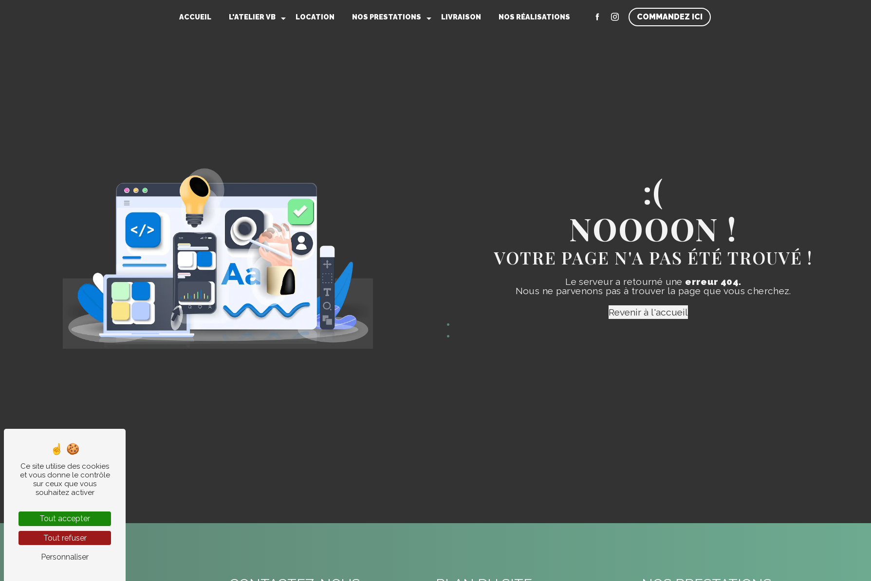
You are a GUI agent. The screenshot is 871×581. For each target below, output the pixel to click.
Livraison (461, 17)
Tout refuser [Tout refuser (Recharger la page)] (65, 538)
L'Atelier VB (252, 17)
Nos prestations (386, 17)
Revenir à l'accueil (648, 312)
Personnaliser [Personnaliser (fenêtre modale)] (65, 557)
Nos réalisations (534, 17)
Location (315, 17)
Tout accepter (64, 518)
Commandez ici (670, 16)
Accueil (195, 17)
